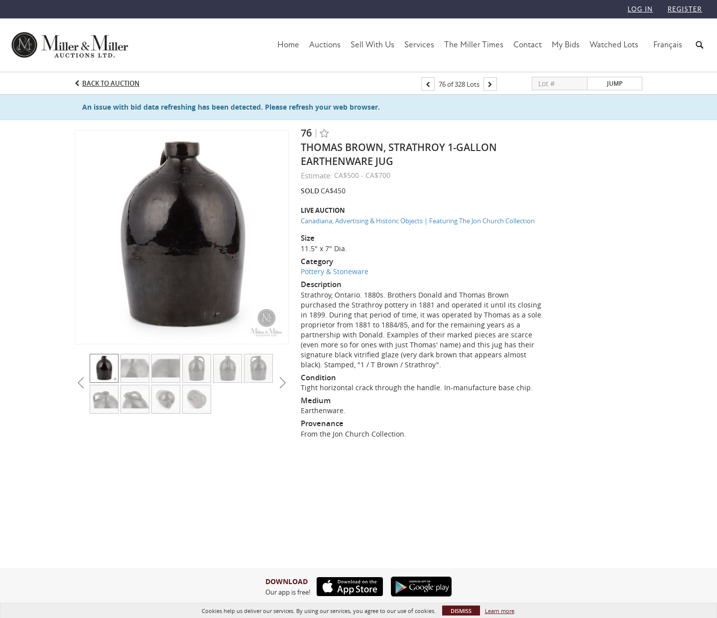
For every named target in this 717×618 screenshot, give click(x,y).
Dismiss (461, 611)
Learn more (499, 611)
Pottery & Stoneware (334, 271)
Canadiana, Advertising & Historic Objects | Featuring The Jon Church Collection (418, 220)
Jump (614, 83)
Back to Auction (110, 83)
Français (667, 44)
